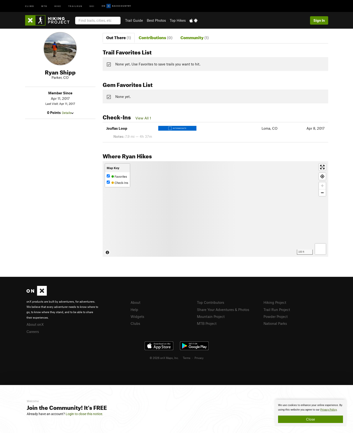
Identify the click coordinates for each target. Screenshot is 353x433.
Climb (29, 5)
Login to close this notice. (84, 414)
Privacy (199, 357)
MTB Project (206, 323)
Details (68, 113)
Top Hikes (178, 20)
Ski (92, 5)
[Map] (215, 209)
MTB (44, 5)
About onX (35, 324)
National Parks (275, 323)
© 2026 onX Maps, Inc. (164, 357)
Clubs (135, 323)
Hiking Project (274, 302)
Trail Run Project (276, 309)
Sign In (319, 20)
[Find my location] (322, 176)
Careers (32, 331)
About (135, 302)
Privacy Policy (328, 409)
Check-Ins (117, 183)
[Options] (320, 249)
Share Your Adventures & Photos (223, 309)
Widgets (137, 316)
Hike (57, 5)
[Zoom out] (322, 192)
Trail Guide (134, 20)
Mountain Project (211, 316)
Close (310, 419)
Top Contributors (210, 302)
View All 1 (143, 118)
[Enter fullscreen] (322, 167)
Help (134, 309)
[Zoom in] (322, 185)
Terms (186, 357)
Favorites (117, 176)
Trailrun (75, 5)
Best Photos (156, 20)
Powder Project (275, 316)
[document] (310, 413)
